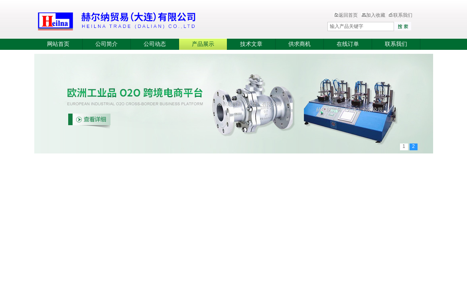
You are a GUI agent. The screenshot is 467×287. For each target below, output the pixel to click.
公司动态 (155, 44)
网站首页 (58, 44)
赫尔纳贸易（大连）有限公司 (164, 20)
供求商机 (299, 44)
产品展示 (203, 44)
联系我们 (400, 15)
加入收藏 (373, 15)
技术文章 (251, 44)
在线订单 (348, 44)
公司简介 (106, 44)
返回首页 (346, 15)
